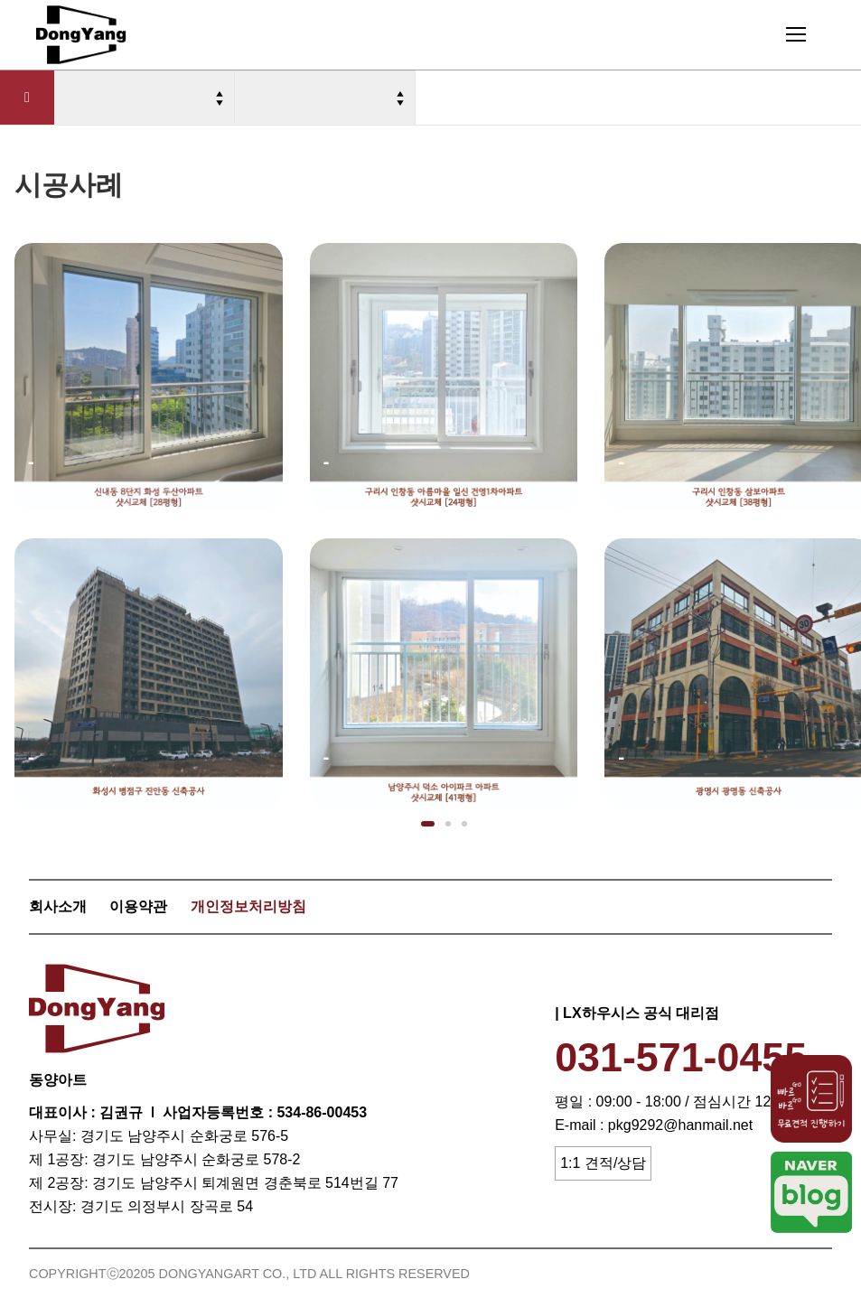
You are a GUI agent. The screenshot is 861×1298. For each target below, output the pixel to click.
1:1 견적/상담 (603, 1163)
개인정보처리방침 (248, 906)
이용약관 (138, 906)
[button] (428, 823)
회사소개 (58, 906)
